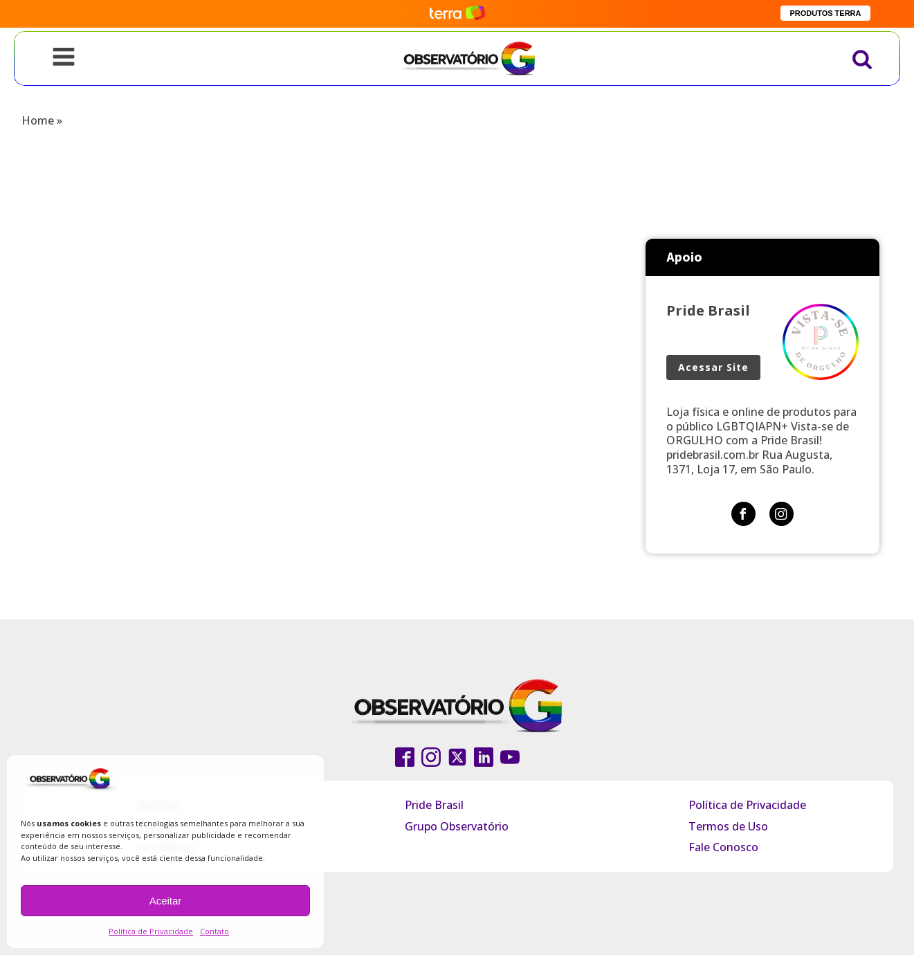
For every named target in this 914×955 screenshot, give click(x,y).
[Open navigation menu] (63, 58)
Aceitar (165, 901)
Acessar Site (713, 367)
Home (37, 120)
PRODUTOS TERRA (825, 13)
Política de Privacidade (151, 931)
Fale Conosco (723, 847)
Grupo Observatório (457, 826)
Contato (214, 931)
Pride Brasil (434, 804)
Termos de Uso (728, 826)
